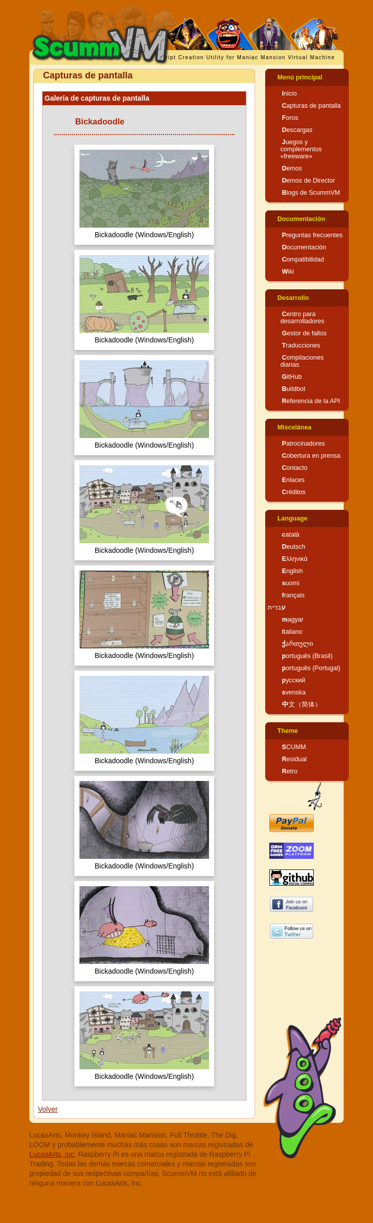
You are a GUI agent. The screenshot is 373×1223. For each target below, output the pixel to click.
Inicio (289, 93)
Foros (290, 117)
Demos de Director (308, 180)
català (290, 534)
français (293, 595)
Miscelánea (294, 427)
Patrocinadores (303, 443)
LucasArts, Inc (51, 1154)
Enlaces (293, 480)
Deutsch (293, 546)
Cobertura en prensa (311, 455)
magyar (293, 619)
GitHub (292, 376)
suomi (290, 583)
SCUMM (294, 747)
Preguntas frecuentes (312, 235)
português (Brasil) (307, 656)
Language (292, 518)
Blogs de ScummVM (311, 192)
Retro (290, 771)
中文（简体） (301, 704)
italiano (292, 631)
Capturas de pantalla (311, 105)
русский (293, 680)
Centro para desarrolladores (302, 318)
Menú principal (299, 77)
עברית (276, 607)
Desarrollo (293, 297)
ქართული (297, 643)
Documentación (301, 219)
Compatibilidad (303, 259)
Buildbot (293, 388)
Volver (48, 1109)
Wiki (288, 271)
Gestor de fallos (304, 333)
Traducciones (301, 345)
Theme (287, 730)
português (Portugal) (311, 668)
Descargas (297, 130)
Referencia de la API (311, 401)
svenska (294, 692)
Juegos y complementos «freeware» (301, 149)
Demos (292, 168)
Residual (294, 759)
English (292, 571)
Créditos (294, 492)
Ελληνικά (295, 558)
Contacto (294, 467)
